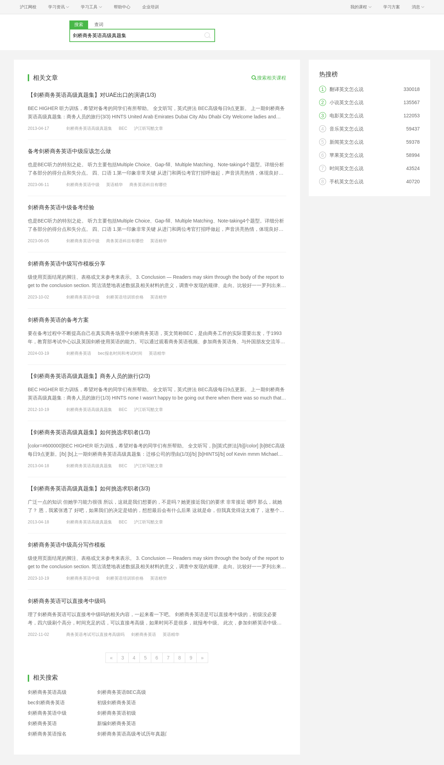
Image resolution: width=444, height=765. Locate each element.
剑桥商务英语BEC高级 (121, 692)
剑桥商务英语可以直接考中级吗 (66, 601)
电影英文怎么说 (347, 115)
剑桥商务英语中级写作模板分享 (66, 264)
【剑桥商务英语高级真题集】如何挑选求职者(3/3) (89, 488)
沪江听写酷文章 (148, 128)
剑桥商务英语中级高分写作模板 (66, 545)
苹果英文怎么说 (347, 155)
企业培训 (150, 7)
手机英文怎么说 (347, 181)
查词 (98, 24)
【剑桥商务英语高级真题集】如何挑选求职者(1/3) (89, 432)
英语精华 (114, 184)
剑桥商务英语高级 (47, 692)
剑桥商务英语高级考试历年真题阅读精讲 (141, 734)
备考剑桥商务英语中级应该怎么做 (69, 151)
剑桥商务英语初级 (116, 713)
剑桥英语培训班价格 (125, 297)
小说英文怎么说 (347, 102)
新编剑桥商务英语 (116, 723)
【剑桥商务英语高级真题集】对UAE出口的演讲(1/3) (92, 95)
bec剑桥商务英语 (46, 702)
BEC (123, 128)
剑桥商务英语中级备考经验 (61, 207)
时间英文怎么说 (347, 168)
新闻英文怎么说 (347, 142)
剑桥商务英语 (78, 353)
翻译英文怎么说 (347, 89)
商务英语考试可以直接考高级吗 (95, 634)
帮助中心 (122, 7)
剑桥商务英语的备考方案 (58, 320)
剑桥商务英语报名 (47, 734)
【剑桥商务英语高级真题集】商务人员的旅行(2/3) (89, 376)
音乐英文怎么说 (347, 129)
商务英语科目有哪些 (148, 184)
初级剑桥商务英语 (116, 702)
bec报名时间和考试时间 (120, 353)
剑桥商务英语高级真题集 (89, 128)
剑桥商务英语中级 (83, 184)
